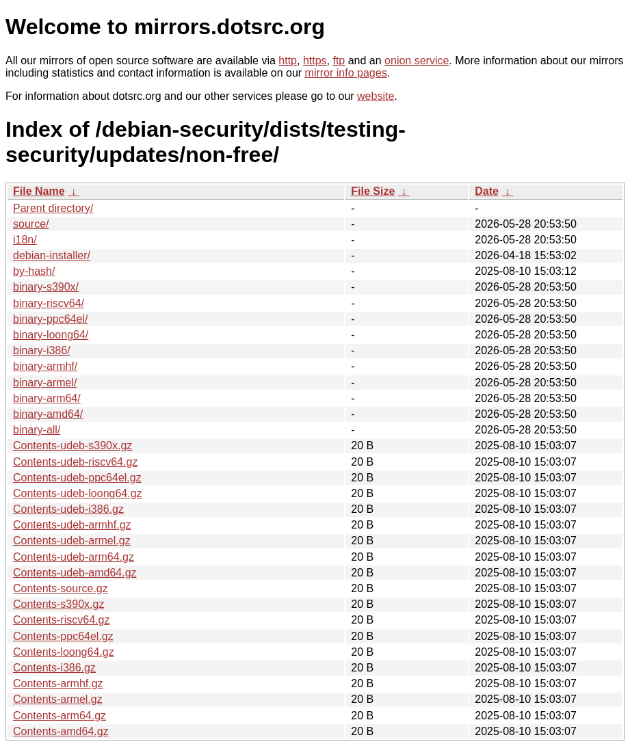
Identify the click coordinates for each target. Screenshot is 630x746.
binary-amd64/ (48, 414)
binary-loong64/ (50, 335)
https (315, 60)
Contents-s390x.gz (58, 604)
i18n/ (25, 239)
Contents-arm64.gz (59, 715)
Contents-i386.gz (54, 668)
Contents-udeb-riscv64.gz (75, 462)
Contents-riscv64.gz (61, 620)
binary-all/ (36, 430)
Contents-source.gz (60, 588)
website (375, 96)
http (287, 60)
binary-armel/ (45, 382)
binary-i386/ (41, 350)
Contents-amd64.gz (61, 731)
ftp (338, 60)
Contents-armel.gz (58, 699)
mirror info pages (346, 73)
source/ (31, 224)
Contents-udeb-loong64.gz (77, 493)
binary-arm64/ (47, 398)
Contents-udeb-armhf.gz (72, 525)
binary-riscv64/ (48, 303)
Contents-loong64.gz (63, 652)
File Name (39, 191)
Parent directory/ (53, 208)
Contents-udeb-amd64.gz (75, 572)
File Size (373, 191)
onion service (416, 60)
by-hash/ (34, 271)
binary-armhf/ (45, 366)
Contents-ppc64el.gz (63, 636)
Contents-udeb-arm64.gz (73, 557)
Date (487, 191)
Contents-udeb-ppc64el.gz (77, 477)
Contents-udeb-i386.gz (68, 509)
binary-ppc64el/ (50, 319)
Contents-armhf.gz (58, 683)
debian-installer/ (51, 255)
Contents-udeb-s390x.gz (72, 445)
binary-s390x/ (46, 287)
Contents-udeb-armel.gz (72, 540)
